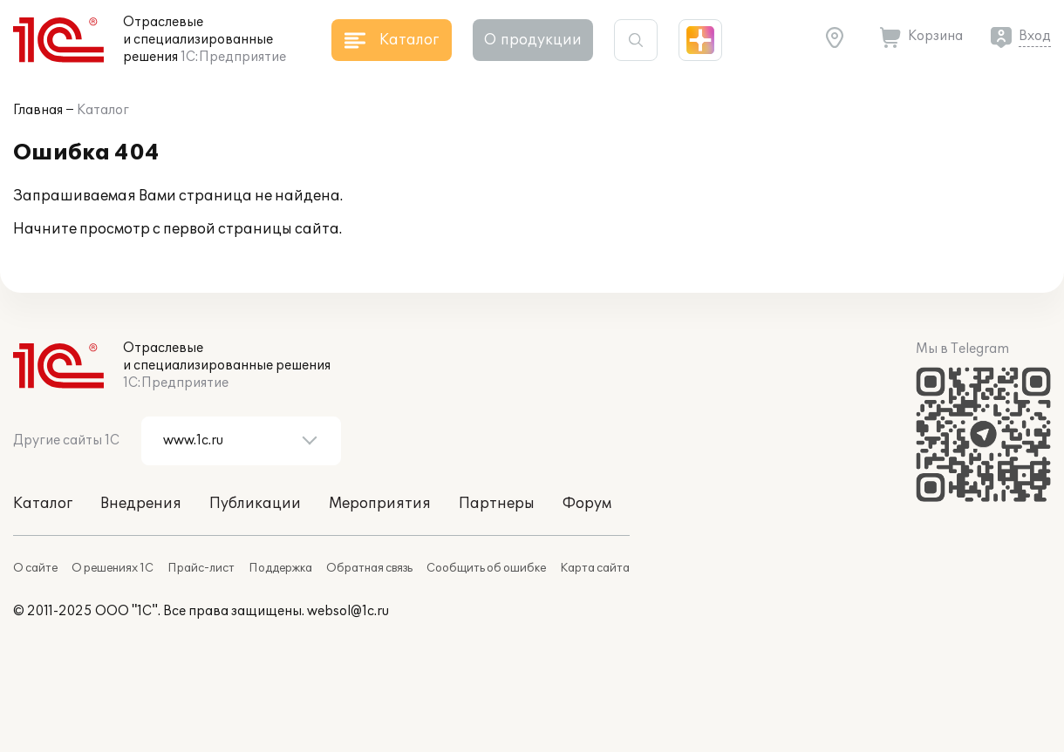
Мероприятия (380, 503)
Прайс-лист (201, 568)
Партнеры (497, 503)
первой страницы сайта (251, 229)
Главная (38, 110)
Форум (587, 503)
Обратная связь (369, 568)
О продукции (533, 40)
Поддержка (280, 568)
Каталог (103, 110)
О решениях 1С (112, 568)
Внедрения (140, 503)
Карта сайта (595, 568)
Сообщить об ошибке (486, 568)
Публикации (255, 503)
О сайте (35, 568)
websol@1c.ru (348, 611)
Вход (1035, 36)
